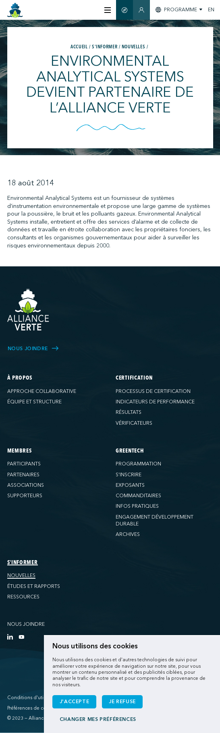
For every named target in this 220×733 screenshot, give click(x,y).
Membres (19, 451)
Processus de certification (153, 391)
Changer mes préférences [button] (98, 719)
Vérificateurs (134, 423)
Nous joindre (26, 624)
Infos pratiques (137, 506)
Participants (24, 464)
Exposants (130, 485)
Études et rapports (33, 586)
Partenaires (23, 474)
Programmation (138, 464)
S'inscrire (128, 474)
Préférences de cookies (32, 708)
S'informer (22, 562)
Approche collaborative (41, 391)
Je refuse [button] (122, 701)
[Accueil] (15, 11)
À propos (20, 378)
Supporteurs (24, 495)
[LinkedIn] (10, 637)
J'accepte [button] (74, 701)
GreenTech (130, 451)
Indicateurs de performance (155, 402)
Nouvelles (21, 575)
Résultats (128, 412)
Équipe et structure (34, 402)
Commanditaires (138, 495)
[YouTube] (21, 637)
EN (211, 9)
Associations (25, 485)
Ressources (23, 597)
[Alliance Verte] (28, 309)
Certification (134, 378)
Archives (128, 534)
